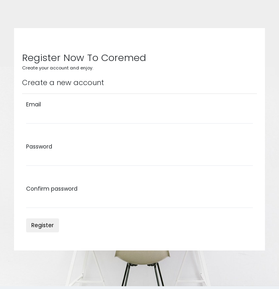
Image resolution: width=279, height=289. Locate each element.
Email (33, 104)
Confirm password (51, 189)
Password (39, 146)
